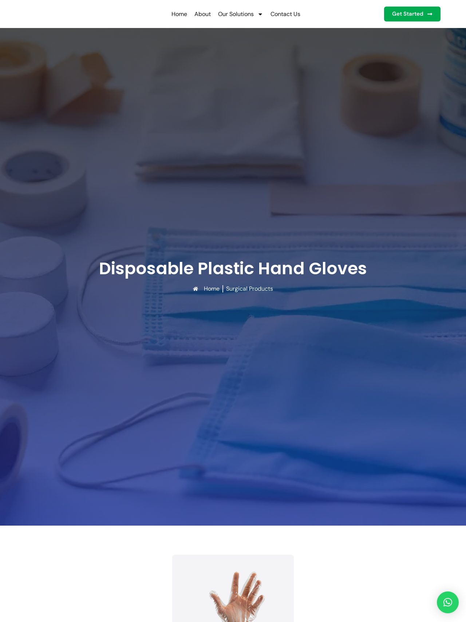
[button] (448, 602)
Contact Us (282, 14)
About (199, 14)
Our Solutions (237, 14)
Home (175, 14)
